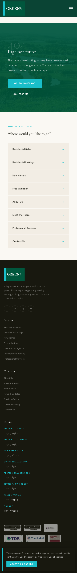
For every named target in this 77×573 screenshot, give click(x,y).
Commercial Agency (14, 348)
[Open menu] (71, 8)
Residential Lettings (13, 332)
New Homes (9, 337)
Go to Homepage (24, 83)
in (15, 308)
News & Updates (12, 394)
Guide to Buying (12, 404)
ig (23, 308)
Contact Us (20, 94)
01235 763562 (11, 433)
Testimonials (10, 388)
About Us (8, 378)
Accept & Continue (22, 564)
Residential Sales (12, 327)
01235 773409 (11, 499)
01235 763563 (11, 444)
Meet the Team (11, 383)
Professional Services (14, 358)
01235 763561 (10, 466)
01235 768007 (11, 455)
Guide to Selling (11, 399)
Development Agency (14, 353)
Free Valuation (11, 343)
